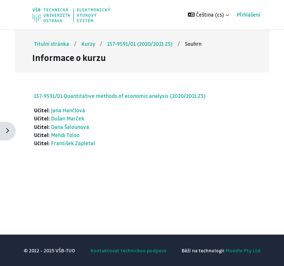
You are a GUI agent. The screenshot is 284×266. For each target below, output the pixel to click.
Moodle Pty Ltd (243, 250)
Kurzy (88, 44)
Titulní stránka (51, 44)
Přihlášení (248, 14)
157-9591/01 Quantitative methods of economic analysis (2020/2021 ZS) (120, 95)
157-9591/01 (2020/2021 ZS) (140, 44)
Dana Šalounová (70, 127)
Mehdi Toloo (65, 135)
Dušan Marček (67, 118)
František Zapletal (73, 143)
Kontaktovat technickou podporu (128, 250)
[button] (208, 15)
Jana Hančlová (68, 110)
